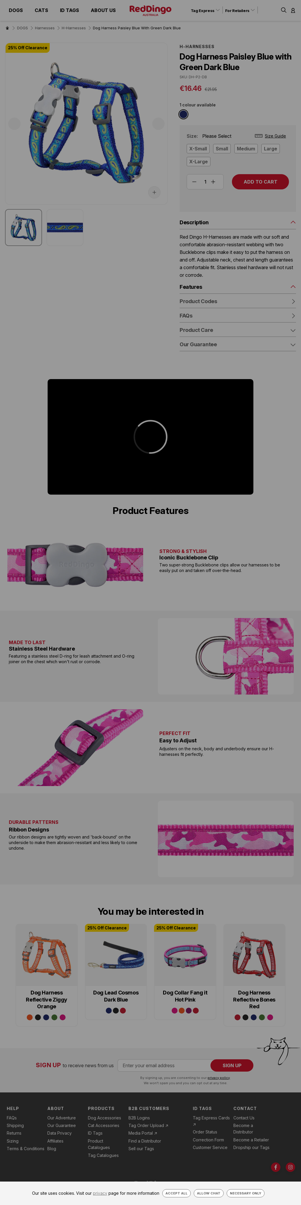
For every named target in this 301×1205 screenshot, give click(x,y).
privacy (100, 1193)
